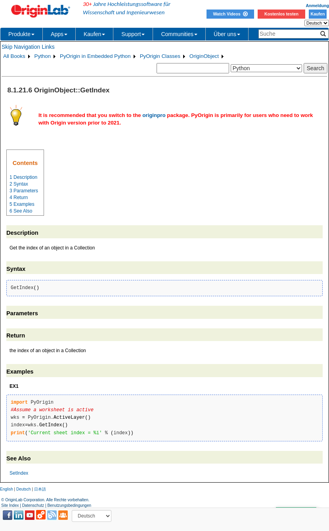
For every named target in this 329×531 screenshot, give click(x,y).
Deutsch (23, 489)
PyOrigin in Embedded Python (95, 56)
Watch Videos (230, 14)
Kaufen (317, 14)
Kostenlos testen (281, 14)
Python (42, 56)
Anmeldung (317, 5)
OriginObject (204, 56)
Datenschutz (33, 505)
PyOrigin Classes (160, 56)
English (6, 489)
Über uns (227, 34)
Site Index (10, 505)
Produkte (21, 34)
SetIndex (19, 473)
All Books (14, 56)
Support (133, 34)
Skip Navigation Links (28, 47)
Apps (59, 34)
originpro (154, 115)
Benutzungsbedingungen (69, 505)
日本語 (40, 489)
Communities (179, 34)
